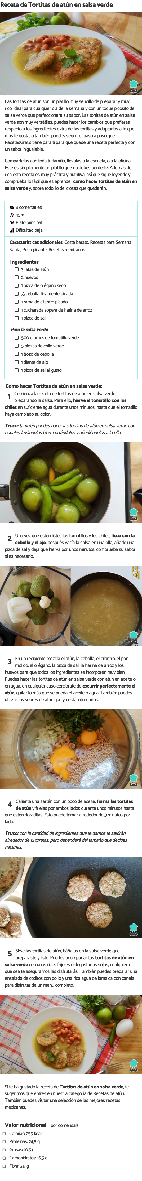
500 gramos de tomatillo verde (49, 338)
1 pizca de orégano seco (43, 286)
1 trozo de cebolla (37, 354)
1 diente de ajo (34, 362)
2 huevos (29, 278)
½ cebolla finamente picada (46, 294)
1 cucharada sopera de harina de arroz (56, 310)
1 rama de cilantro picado (44, 302)
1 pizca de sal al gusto (40, 370)
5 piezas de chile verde (42, 346)
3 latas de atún (34, 270)
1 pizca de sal (33, 318)
